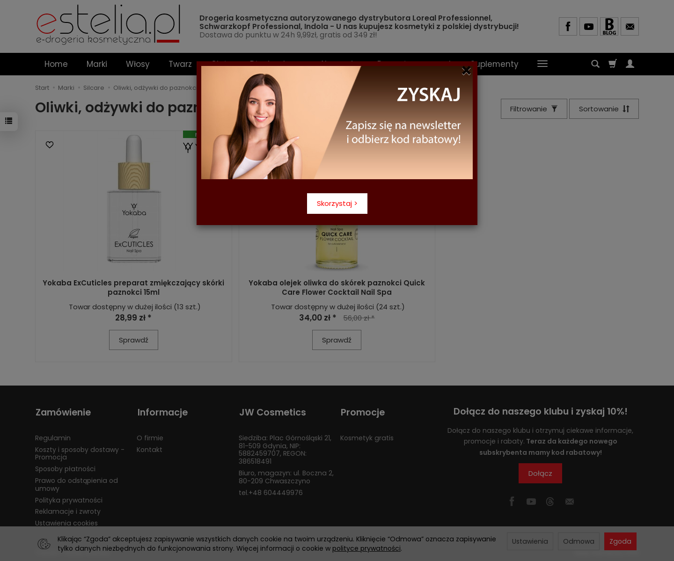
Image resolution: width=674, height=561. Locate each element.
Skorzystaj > (337, 203)
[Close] (466, 70)
